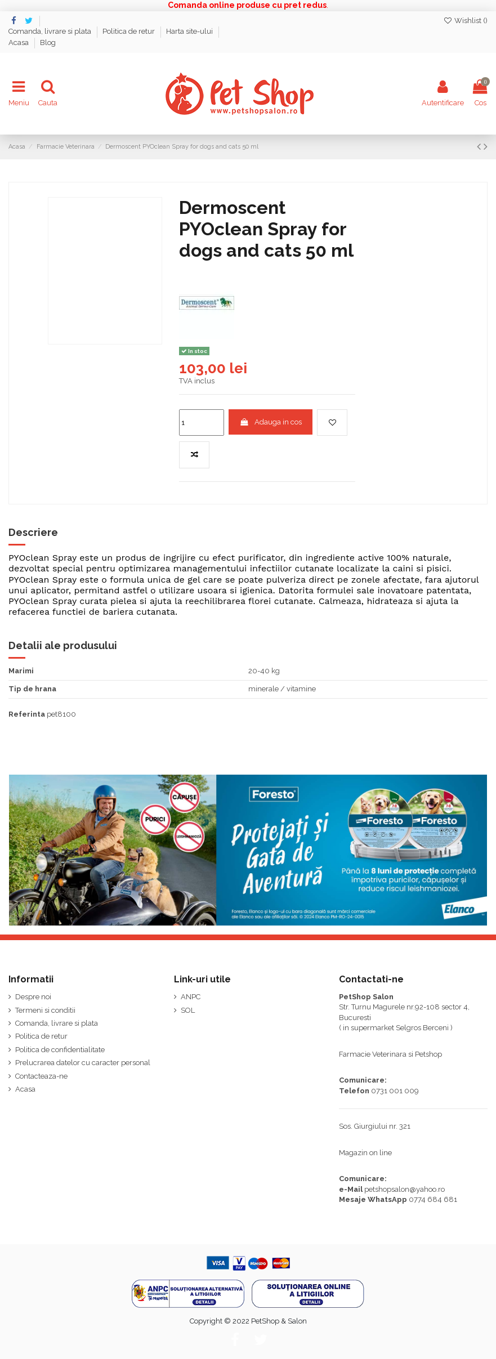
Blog (48, 42)
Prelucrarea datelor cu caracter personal (82, 1062)
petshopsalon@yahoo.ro (404, 1189)
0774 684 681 (433, 1199)
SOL (188, 1010)
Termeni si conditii (45, 1010)
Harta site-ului (190, 31)
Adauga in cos (271, 422)
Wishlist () (465, 20)
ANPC (190, 997)
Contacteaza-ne (41, 1076)
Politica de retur (129, 31)
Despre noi (33, 997)
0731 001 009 (395, 1091)
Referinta (26, 714)
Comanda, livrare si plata (50, 31)
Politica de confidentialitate (60, 1049)
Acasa (19, 42)
